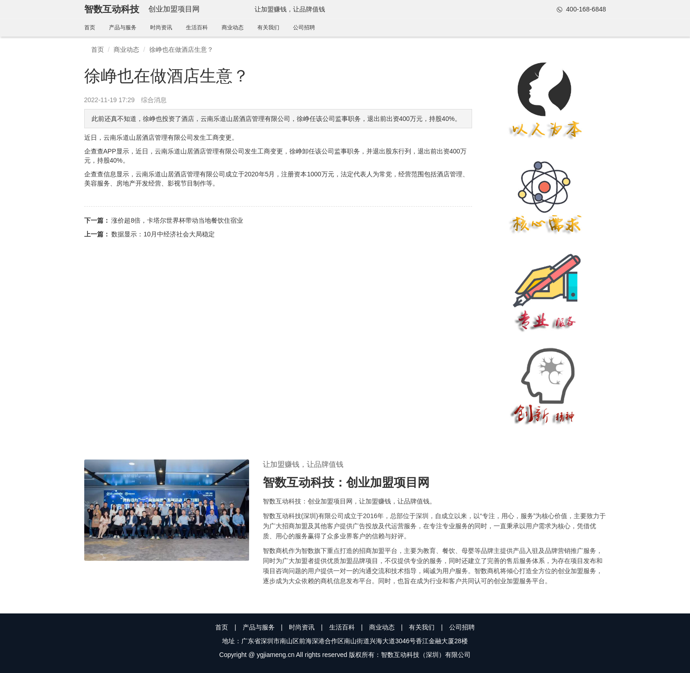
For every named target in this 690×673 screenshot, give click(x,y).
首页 (89, 27)
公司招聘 (304, 27)
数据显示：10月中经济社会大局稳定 (163, 234)
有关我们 (268, 27)
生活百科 (197, 27)
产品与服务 (122, 27)
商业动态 (233, 27)
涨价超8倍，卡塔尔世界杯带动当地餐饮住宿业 (177, 220)
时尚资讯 (161, 27)
